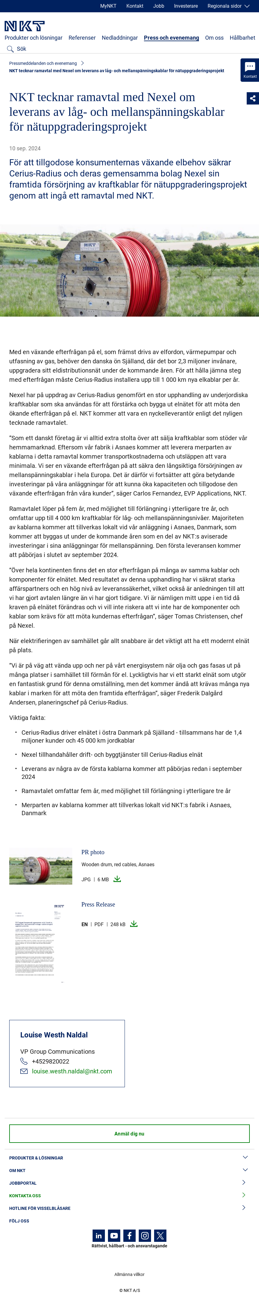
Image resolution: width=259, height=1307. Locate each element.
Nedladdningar (120, 37)
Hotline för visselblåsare (129, 1208)
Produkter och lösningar (33, 37)
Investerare (186, 6)
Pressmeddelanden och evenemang (43, 63)
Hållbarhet (242, 37)
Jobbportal (129, 1183)
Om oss (214, 37)
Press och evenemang (171, 37)
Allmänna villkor (129, 1274)
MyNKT (108, 6)
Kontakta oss (129, 1196)
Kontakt (134, 6)
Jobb (158, 6)
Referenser (82, 37)
